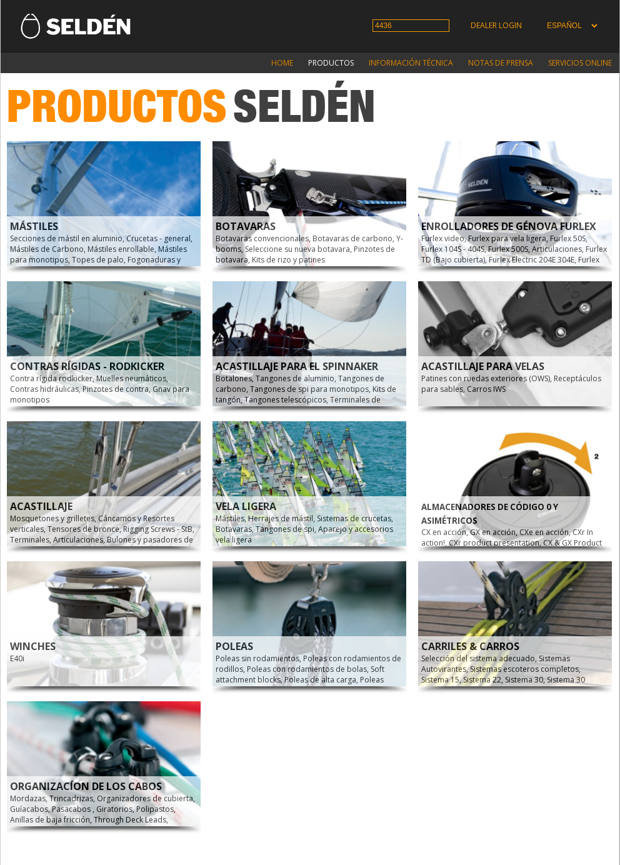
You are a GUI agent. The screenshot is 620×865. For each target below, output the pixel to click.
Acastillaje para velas (482, 366)
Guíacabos (29, 809)
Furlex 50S (568, 238)
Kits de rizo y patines (288, 259)
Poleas (234, 646)
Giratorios (114, 809)
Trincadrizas (71, 798)
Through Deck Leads (130, 819)
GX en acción (493, 532)
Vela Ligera (246, 506)
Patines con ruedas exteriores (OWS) (485, 378)
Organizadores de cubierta (145, 798)
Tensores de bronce (83, 529)
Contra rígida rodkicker (51, 378)
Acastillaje (41, 506)
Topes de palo (98, 259)
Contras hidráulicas (44, 389)
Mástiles (34, 226)
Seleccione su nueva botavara (297, 249)
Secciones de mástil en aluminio (66, 238)
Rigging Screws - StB (157, 529)
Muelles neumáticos (131, 378)
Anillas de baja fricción (50, 819)
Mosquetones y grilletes (52, 518)
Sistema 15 (440, 679)
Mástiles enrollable (121, 249)
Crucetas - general (158, 238)
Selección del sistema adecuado (478, 658)
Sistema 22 (482, 679)
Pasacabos (72, 809)
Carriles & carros (470, 646)
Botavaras (246, 226)
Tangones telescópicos (285, 399)
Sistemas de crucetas (354, 518)
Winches (33, 646)
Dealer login (496, 25)
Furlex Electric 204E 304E (531, 259)
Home (282, 63)
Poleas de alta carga (320, 679)
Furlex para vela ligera (507, 238)
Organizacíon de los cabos (86, 786)
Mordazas (28, 798)
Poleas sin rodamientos (257, 658)
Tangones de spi (285, 529)
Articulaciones (557, 249)
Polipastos (155, 809)
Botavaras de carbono (352, 238)
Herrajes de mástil (280, 518)
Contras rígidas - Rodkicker (87, 366)
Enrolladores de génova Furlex (508, 226)
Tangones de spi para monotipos (309, 389)
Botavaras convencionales (262, 238)
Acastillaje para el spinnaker (297, 366)
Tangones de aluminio (295, 378)
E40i (17, 658)
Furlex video (442, 238)
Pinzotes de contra (115, 389)
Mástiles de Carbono (47, 249)
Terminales (29, 539)
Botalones (234, 378)
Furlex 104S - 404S (452, 249)
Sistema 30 (524, 679)
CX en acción (443, 532)
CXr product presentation (494, 543)
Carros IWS (486, 389)
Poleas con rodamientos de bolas (307, 669)
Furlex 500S (508, 249)
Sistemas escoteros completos (524, 669)
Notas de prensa (500, 63)
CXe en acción (544, 532)
